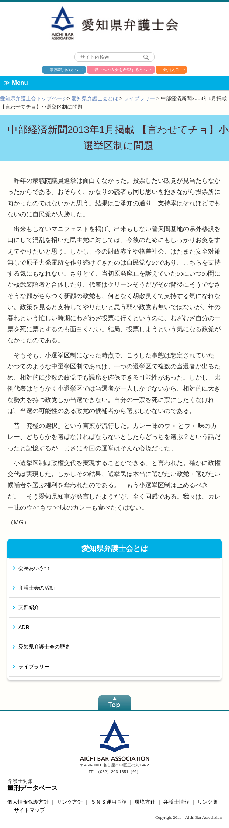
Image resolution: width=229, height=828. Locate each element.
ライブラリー (139, 98)
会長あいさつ (33, 568)
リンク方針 (70, 802)
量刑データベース (32, 788)
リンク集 (207, 802)
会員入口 (171, 69)
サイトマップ (29, 810)
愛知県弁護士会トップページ (33, 98)
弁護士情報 (176, 802)
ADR (24, 627)
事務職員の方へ (64, 69)
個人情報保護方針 (28, 802)
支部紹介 (28, 607)
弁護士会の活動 (36, 588)
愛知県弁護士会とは (95, 98)
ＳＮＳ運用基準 (109, 802)
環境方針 (145, 802)
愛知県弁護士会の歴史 (44, 647)
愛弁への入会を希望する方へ (120, 69)
